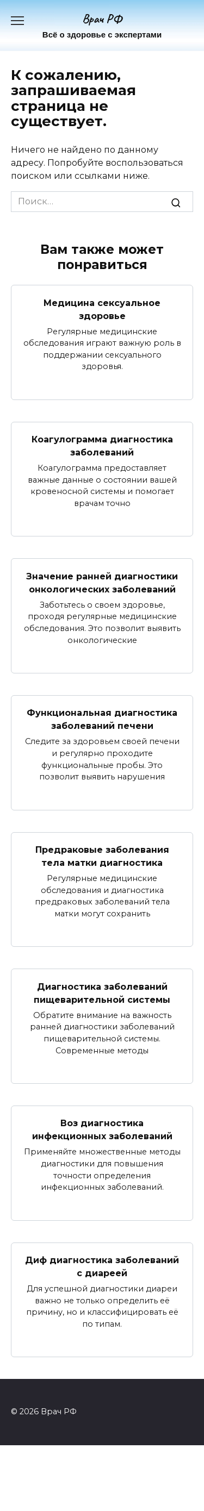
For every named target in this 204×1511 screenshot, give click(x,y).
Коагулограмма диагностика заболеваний (102, 446)
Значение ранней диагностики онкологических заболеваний (102, 582)
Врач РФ (102, 19)
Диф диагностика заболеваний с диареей (102, 1266)
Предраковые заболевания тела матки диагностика (102, 856)
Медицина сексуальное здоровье (102, 309)
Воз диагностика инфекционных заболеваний (102, 1129)
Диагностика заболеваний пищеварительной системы (102, 992)
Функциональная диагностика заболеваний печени (102, 719)
